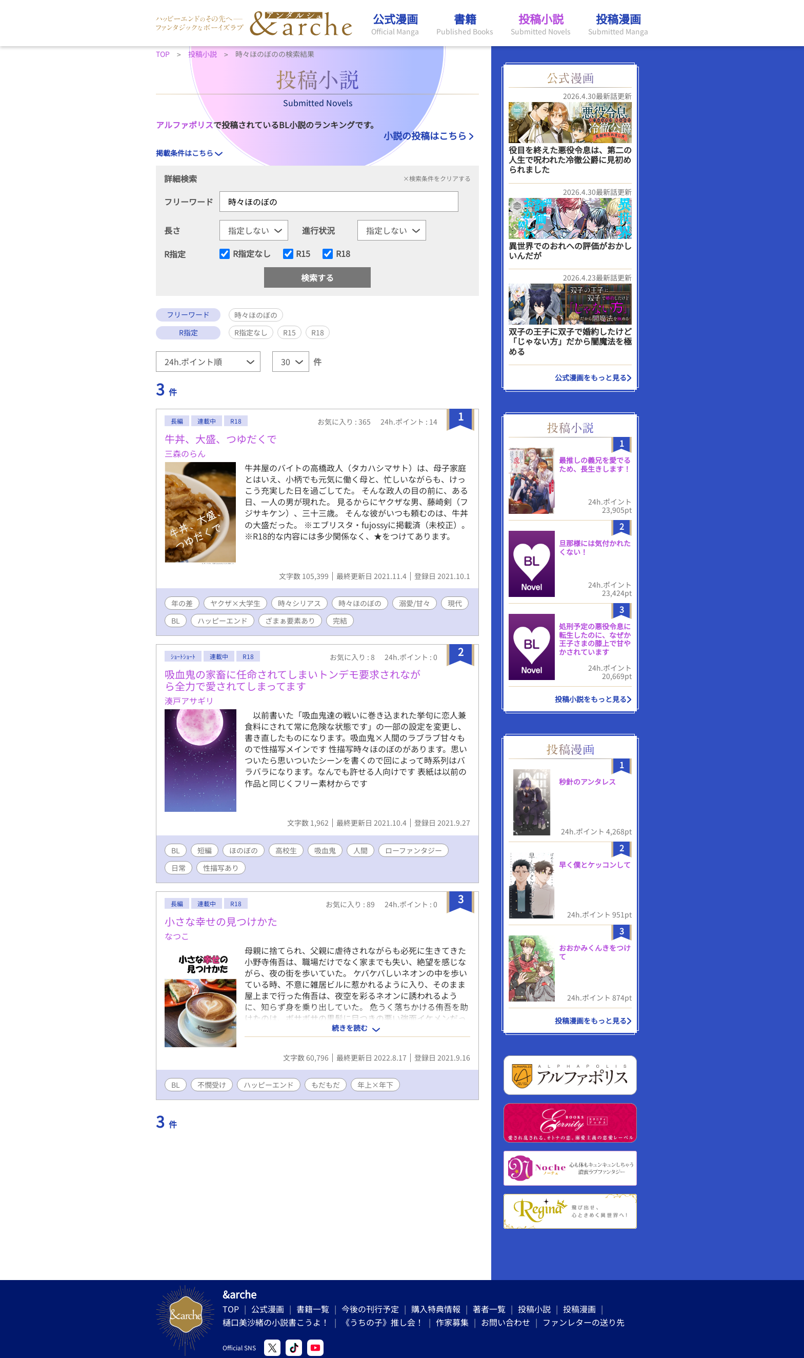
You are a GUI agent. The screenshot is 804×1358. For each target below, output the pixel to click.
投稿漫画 (579, 1309)
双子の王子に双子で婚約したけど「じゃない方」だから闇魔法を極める (570, 341)
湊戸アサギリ (189, 700)
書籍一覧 (312, 1309)
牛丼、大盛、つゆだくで (221, 439)
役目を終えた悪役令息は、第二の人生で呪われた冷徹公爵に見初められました (570, 159)
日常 (178, 868)
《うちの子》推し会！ (382, 1322)
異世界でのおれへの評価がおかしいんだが (570, 250)
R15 (303, 254)
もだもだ (325, 1085)
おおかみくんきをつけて (595, 952)
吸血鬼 (325, 850)
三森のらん (185, 453)
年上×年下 (375, 1085)
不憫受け (211, 1085)
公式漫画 (267, 1309)
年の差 (182, 603)
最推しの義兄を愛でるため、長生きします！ (595, 464)
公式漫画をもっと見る (591, 377)
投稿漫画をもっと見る (591, 1020)
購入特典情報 (435, 1309)
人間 (360, 850)
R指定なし (252, 254)
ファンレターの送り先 (583, 1322)
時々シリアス (299, 603)
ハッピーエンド (222, 620)
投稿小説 (534, 1309)
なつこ (177, 936)
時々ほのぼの (359, 603)
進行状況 (318, 230)
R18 (343, 254)
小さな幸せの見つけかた (221, 921)
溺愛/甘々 (414, 603)
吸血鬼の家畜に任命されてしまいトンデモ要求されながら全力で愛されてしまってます (292, 680)
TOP (231, 1309)
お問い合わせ (505, 1322)
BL (175, 620)
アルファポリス (184, 124)
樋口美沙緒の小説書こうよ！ (276, 1322)
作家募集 (452, 1322)
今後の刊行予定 (370, 1309)
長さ (172, 230)
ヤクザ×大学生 (235, 603)
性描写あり (221, 868)
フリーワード (188, 201)
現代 (455, 603)
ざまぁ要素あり (290, 620)
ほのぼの (243, 850)
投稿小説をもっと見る (591, 699)
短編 (204, 850)
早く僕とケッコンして (595, 865)
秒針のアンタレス (587, 781)
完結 (340, 620)
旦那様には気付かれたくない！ (595, 547)
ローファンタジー (413, 850)
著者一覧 (489, 1309)
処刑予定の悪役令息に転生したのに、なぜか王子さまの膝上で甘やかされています (595, 639)
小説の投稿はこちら (425, 135)
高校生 (286, 850)
